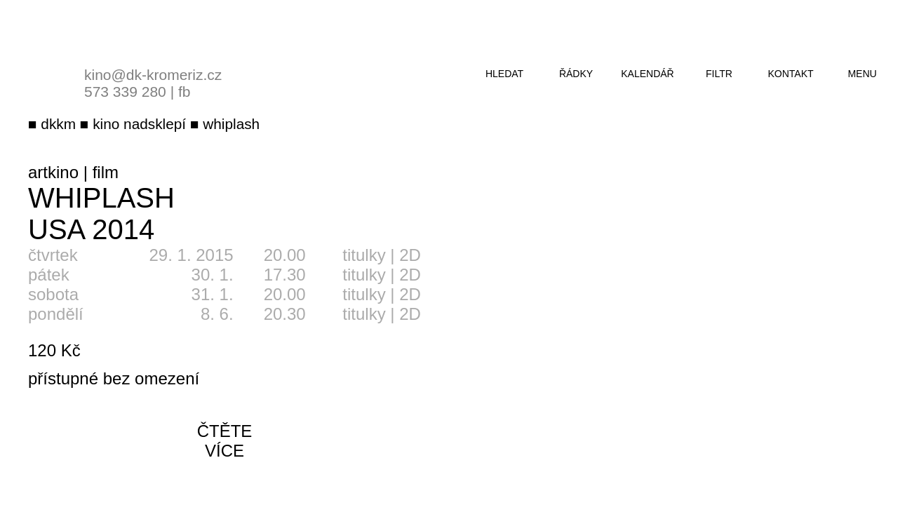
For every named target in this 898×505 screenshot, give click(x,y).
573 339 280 (125, 91)
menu (861, 73)
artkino (53, 172)
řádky (576, 73)
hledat (504, 73)
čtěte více (225, 441)
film (106, 172)
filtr (719, 73)
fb (184, 91)
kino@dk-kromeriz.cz (153, 75)
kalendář (647, 73)
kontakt (790, 73)
